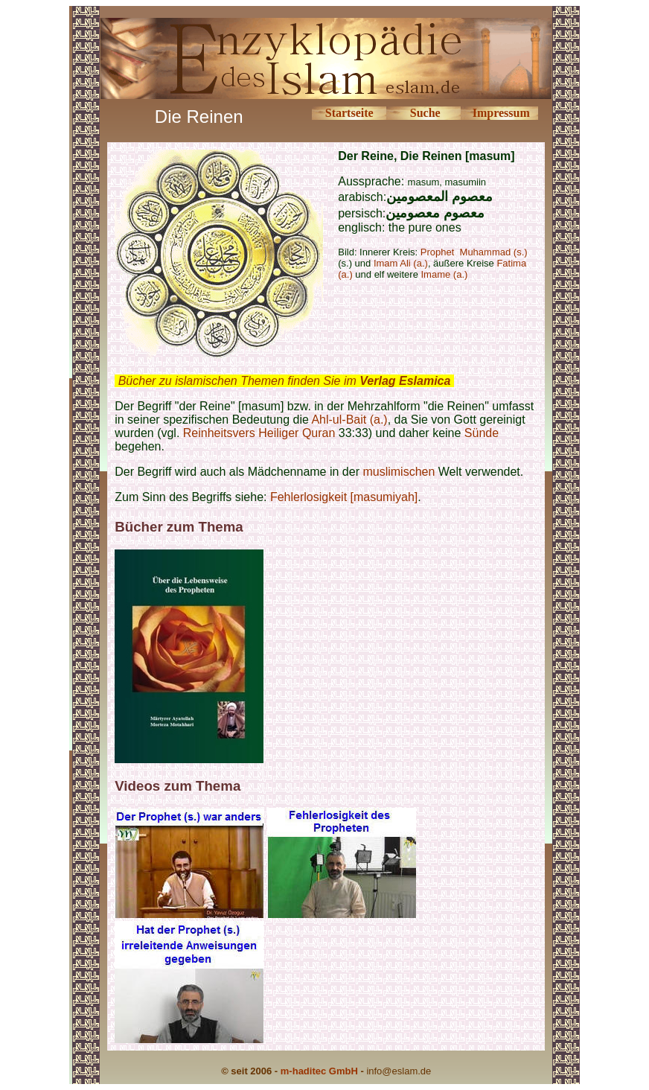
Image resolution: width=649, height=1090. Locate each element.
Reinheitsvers (219, 433)
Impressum (501, 112)
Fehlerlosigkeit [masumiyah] (344, 497)
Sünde (481, 433)
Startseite (349, 112)
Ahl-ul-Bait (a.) (349, 419)
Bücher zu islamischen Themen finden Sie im (284, 381)
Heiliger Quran (296, 433)
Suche (425, 112)
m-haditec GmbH (319, 1071)
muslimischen (398, 471)
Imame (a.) (444, 274)
